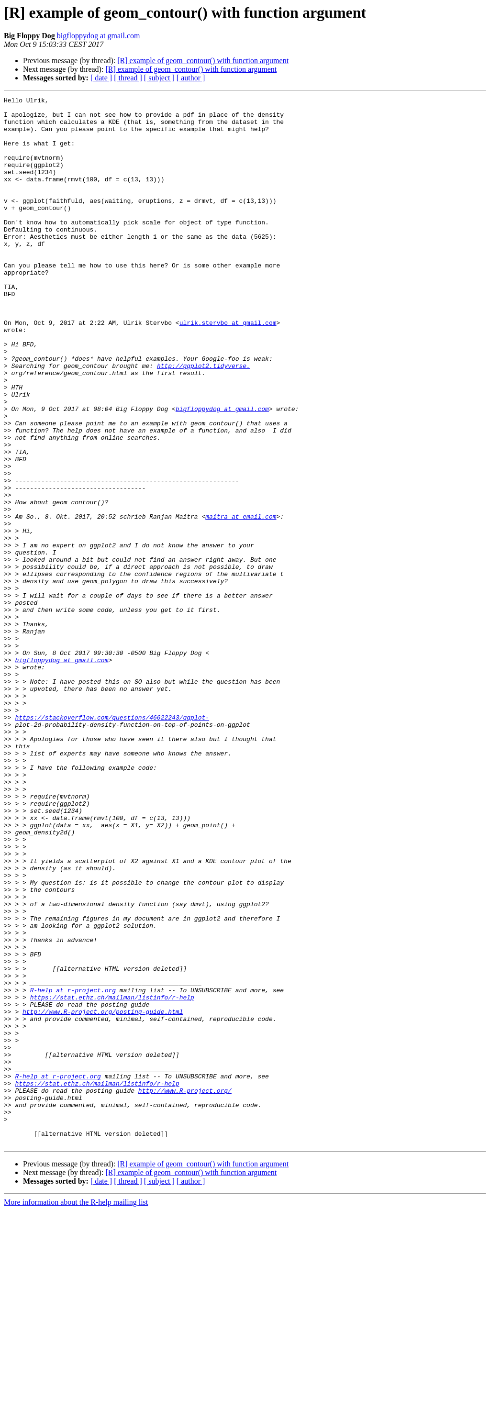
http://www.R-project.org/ (185, 1290)
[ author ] (191, 78)
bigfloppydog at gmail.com (98, 36)
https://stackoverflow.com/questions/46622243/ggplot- (112, 842)
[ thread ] (128, 78)
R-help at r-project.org (73, 1169)
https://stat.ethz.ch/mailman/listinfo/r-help (112, 1178)
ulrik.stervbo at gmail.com (228, 368)
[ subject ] (159, 78)
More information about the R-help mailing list (76, 1412)
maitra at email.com (240, 601)
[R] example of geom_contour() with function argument (203, 60)
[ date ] (101, 78)
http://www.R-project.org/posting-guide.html (102, 1195)
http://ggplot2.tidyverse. (203, 420)
